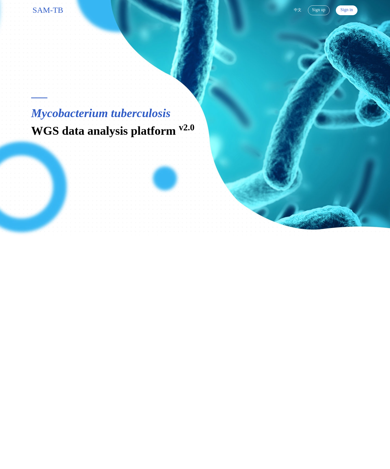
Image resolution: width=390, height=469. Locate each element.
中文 (297, 10)
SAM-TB (47, 9)
